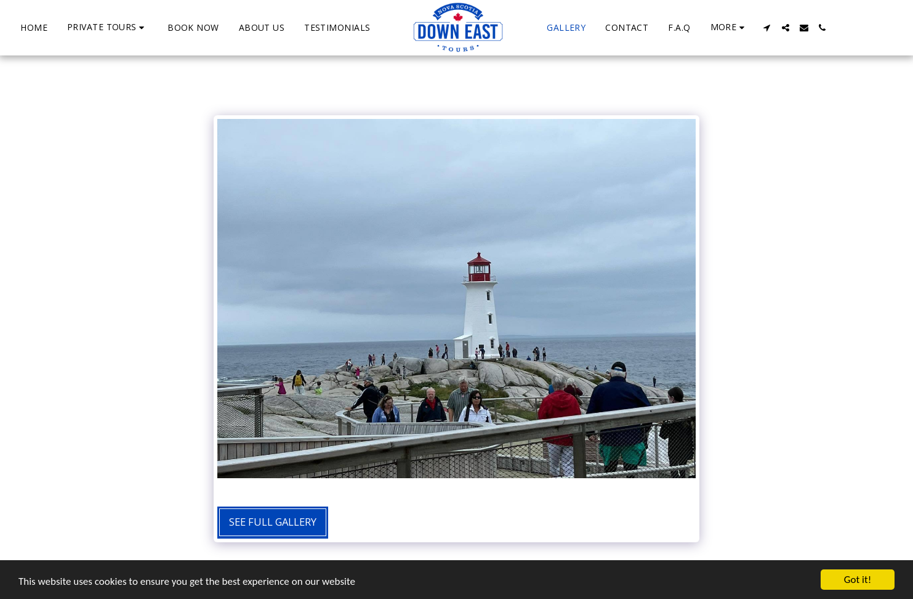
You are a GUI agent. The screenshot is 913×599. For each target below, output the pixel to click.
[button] (107, 27)
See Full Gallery (272, 522)
